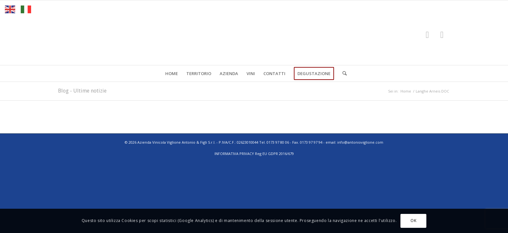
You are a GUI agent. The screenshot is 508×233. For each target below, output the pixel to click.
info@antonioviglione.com (360, 142)
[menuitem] (171, 73)
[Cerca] (342, 73)
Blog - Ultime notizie (82, 91)
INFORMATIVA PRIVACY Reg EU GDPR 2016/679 (254, 153)
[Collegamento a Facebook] (427, 34)
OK (413, 220)
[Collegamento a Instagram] (441, 34)
